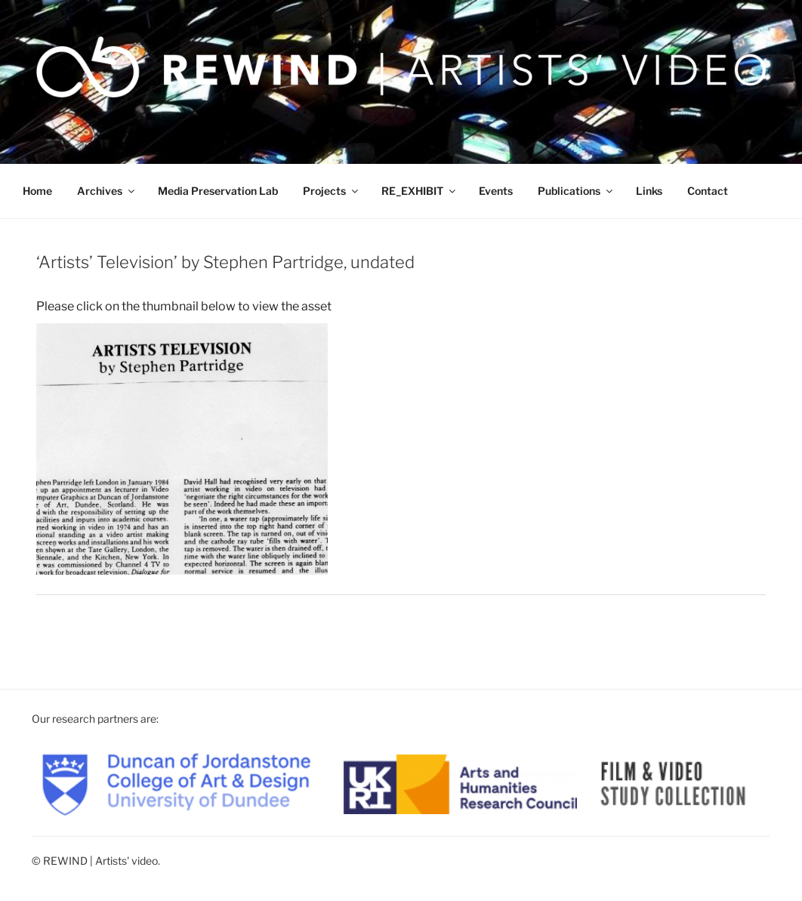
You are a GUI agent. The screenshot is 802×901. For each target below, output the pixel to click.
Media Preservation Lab (218, 190)
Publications (576, 190)
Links (649, 190)
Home (37, 190)
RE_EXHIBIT (419, 190)
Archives (107, 190)
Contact (707, 190)
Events (496, 190)
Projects (331, 190)
